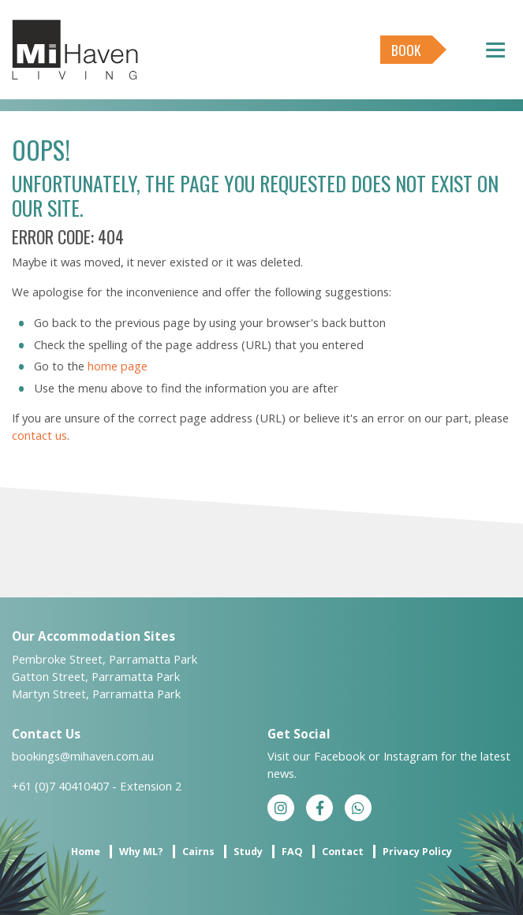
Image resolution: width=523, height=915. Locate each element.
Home (85, 851)
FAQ (292, 851)
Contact (343, 851)
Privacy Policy (417, 851)
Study (248, 851)
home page (118, 366)
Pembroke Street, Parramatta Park (104, 659)
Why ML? (141, 851)
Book (406, 49)
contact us (39, 435)
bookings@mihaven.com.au (83, 756)
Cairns (198, 851)
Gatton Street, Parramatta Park (96, 676)
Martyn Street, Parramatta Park (96, 693)
